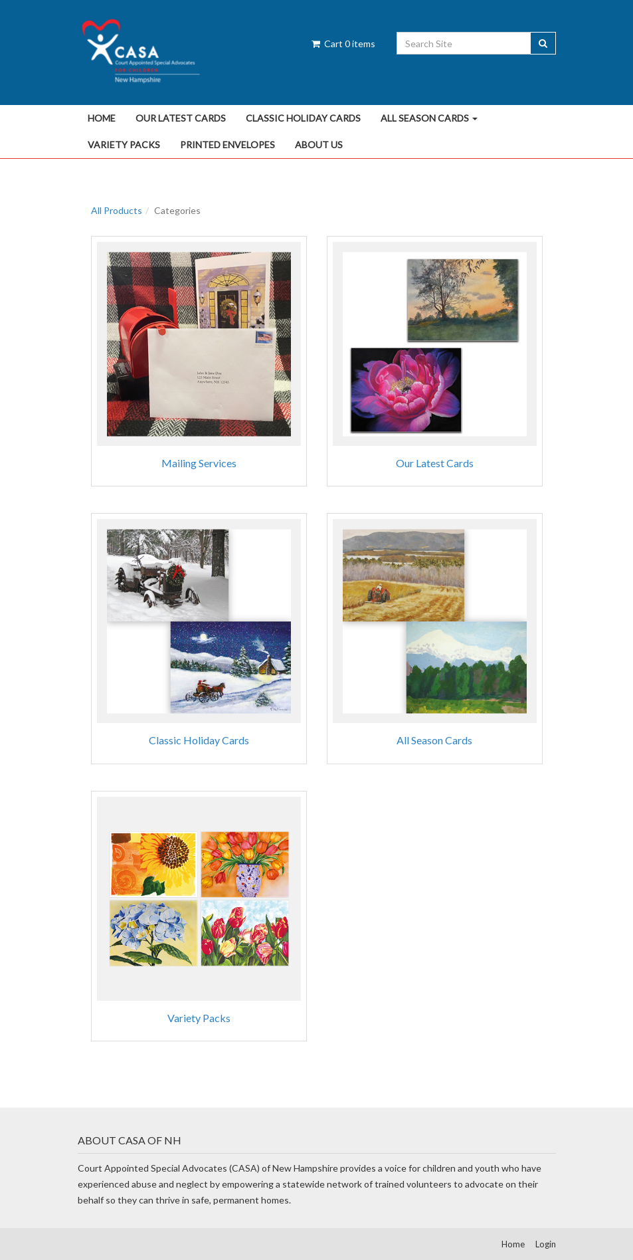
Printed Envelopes (227, 144)
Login (545, 1244)
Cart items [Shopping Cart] (342, 43)
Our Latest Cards (181, 118)
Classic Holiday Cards (303, 118)
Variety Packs (124, 144)
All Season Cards (429, 118)
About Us (319, 144)
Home (102, 118)
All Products (116, 210)
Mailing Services (198, 463)
